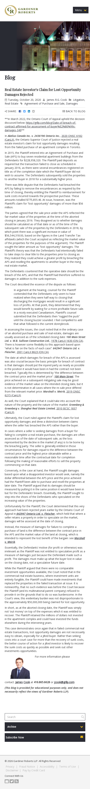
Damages (72, 103)
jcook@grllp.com (64, 682)
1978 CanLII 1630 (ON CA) (67, 341)
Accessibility (47, 766)
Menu (80, 10)
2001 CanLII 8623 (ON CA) (33, 352)
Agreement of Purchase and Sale (44, 103)
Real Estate (11, 103)
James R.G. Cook (57, 100)
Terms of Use (68, 766)
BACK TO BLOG (73, 111)
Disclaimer (12, 770)
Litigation (78, 100)
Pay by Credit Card (34, 770)
